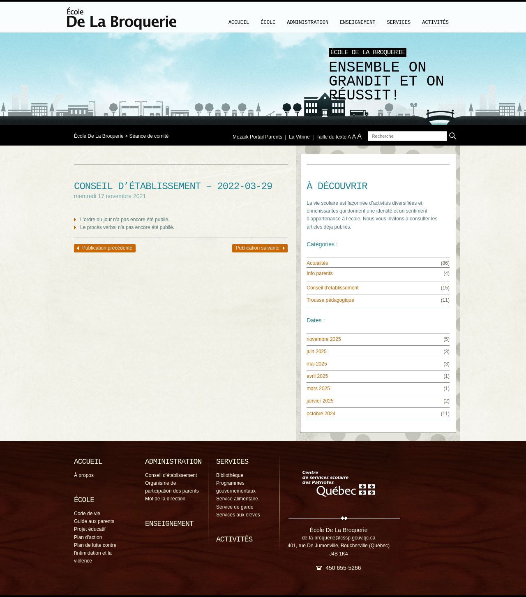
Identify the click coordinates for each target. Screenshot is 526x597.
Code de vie (87, 513)
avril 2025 (317, 376)
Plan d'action (88, 537)
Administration (307, 22)
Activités (435, 22)
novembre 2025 (324, 339)
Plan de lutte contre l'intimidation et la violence (95, 553)
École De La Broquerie (99, 136)
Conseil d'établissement (332, 288)
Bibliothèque (229, 475)
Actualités (317, 263)
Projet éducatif (90, 529)
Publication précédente (107, 248)
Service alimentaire (237, 499)
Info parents (319, 273)
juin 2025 (317, 351)
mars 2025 (318, 388)
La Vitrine (299, 137)
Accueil (238, 22)
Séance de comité (148, 136)
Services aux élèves (238, 515)
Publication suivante (257, 248)
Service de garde (235, 507)
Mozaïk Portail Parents (257, 137)
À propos (84, 475)
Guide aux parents (94, 521)
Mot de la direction (165, 499)
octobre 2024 (321, 414)
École (268, 22)
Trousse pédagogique (330, 300)
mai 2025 (317, 364)
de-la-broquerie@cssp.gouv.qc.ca (339, 538)
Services (399, 22)
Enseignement (357, 22)
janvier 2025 (320, 401)
